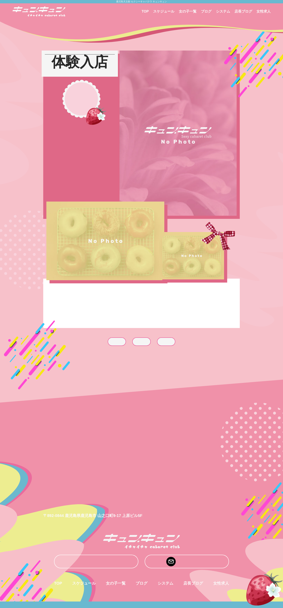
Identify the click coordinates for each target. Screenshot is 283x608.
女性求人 (263, 11)
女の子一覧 (188, 11)
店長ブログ (243, 11)
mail (187, 561)
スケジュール (163, 11)
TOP (145, 11)
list (141, 342)
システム (223, 11)
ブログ (206, 11)
